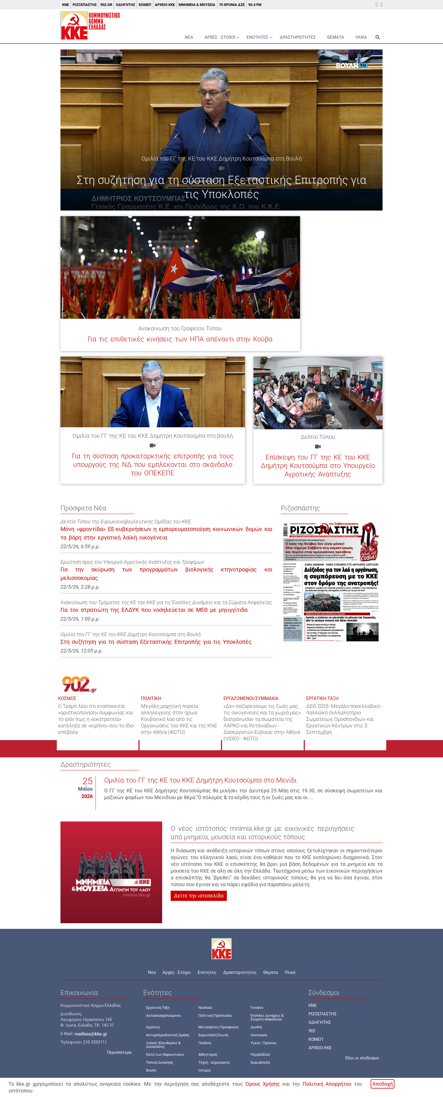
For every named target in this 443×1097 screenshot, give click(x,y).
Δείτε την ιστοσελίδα (198, 896)
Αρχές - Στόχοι (220, 37)
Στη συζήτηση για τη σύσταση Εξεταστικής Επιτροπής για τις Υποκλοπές (156, 641)
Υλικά (361, 37)
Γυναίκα (257, 1007)
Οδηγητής (125, 5)
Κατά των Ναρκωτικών (165, 1054)
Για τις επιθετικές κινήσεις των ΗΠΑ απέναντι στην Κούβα (180, 339)
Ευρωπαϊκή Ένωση (213, 1035)
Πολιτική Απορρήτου (327, 1084)
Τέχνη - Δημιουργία (213, 1062)
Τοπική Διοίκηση (159, 1062)
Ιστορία (204, 1070)
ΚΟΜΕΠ (145, 5)
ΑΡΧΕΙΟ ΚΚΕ (320, 1047)
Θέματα (335, 37)
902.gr (106, 5)
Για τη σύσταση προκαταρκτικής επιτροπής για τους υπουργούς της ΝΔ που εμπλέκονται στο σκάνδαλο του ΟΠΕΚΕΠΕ (153, 464)
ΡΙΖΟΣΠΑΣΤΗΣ (323, 1013)
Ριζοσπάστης (85, 5)
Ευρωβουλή (260, 1062)
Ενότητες (257, 37)
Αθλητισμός (208, 1054)
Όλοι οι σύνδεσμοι (362, 1058)
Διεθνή (256, 1027)
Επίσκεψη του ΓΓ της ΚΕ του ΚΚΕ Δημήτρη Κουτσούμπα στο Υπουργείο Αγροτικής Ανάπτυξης (318, 465)
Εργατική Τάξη (158, 1007)
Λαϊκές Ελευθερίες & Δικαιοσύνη (163, 1045)
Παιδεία (204, 1043)
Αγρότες (153, 1027)
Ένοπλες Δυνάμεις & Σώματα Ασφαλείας (267, 1017)
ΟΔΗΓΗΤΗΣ (320, 1022)
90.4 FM (254, 5)
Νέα (189, 37)
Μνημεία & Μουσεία (197, 5)
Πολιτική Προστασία (214, 1015)
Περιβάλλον (260, 1054)
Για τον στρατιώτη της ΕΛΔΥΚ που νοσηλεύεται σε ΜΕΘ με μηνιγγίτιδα (153, 609)
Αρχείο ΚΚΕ (165, 5)
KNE (313, 1005)
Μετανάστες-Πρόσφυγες (218, 1027)
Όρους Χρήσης (263, 1084)
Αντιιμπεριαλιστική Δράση (167, 1035)
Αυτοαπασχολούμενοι (163, 1015)
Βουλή (151, 1070)
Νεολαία (205, 1007)
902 (312, 1030)
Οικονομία (259, 1035)
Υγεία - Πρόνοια (263, 1043)
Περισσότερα (119, 1052)
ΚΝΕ (65, 5)
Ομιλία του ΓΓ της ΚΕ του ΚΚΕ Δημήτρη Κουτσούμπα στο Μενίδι (200, 780)
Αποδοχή (382, 1084)
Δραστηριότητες (298, 37)
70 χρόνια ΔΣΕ (232, 5)
